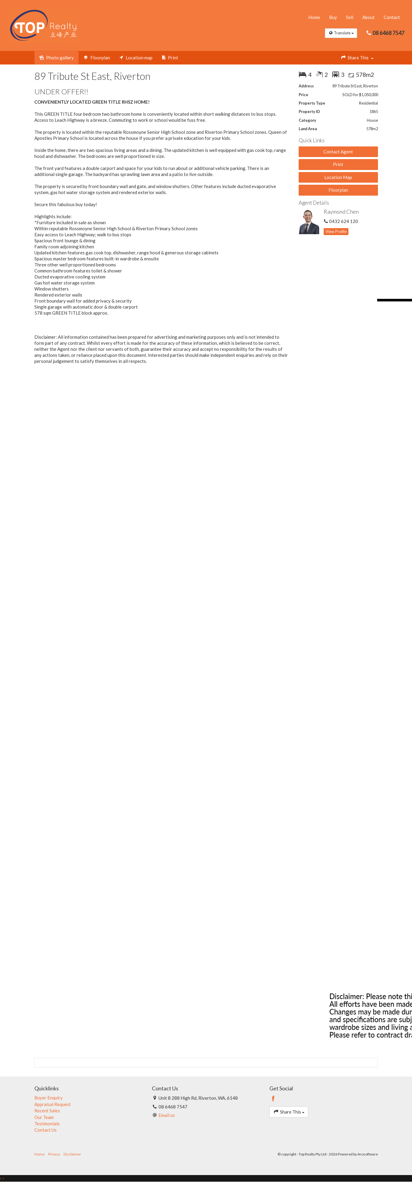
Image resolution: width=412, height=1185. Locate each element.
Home (314, 17)
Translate (341, 33)
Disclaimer (72, 1154)
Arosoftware (367, 1154)
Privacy (54, 1154)
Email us (167, 1115)
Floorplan (338, 190)
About (368, 17)
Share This (357, 58)
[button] (338, 164)
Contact (392, 17)
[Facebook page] (273, 1099)
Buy (333, 17)
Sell (349, 17)
